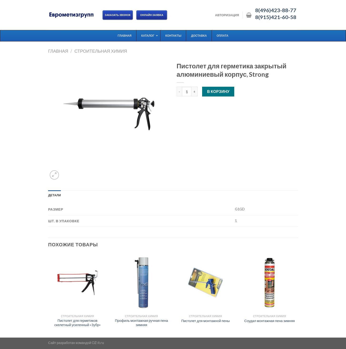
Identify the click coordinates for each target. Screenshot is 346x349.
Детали (54, 195)
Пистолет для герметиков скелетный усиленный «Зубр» (77, 323)
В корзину (218, 91)
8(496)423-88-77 (275, 10)
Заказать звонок (118, 14)
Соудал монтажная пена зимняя (269, 321)
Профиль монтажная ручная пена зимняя (141, 323)
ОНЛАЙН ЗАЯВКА (151, 14)
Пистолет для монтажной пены (205, 321)
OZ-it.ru (98, 343)
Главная (58, 51)
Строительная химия (100, 51)
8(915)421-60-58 (275, 17)
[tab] (54, 195)
